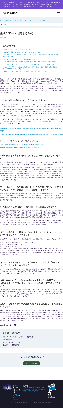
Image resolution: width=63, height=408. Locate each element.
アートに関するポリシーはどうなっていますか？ (17, 49)
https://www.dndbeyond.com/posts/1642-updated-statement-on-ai (21, 144)
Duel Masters (15, 398)
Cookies (40, 389)
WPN (17, 396)
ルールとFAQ (41, 20)
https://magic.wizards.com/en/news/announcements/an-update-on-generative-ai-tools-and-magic (31, 134)
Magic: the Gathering (6, 20)
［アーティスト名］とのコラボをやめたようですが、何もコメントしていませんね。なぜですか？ (31, 64)
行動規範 (34, 389)
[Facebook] (10, 325)
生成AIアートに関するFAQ (11, 345)
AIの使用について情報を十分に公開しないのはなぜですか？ (20, 59)
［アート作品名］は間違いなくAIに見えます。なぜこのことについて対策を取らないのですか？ (30, 62)
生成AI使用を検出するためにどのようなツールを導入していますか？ (23, 52)
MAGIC (15, 394)
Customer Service (28, 387)
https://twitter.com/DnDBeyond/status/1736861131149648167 (20, 148)
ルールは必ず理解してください (12, 342)
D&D (14, 396)
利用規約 (37, 387)
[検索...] (31, 24)
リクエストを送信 (31, 363)
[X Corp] (12, 325)
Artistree (20, 172)
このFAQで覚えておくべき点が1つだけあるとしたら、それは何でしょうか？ (25, 71)
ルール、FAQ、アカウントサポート (24, 20)
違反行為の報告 (7, 339)
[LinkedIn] (15, 325)
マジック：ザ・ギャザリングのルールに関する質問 (18, 337)
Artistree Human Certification (34, 176)
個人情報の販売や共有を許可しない (34, 390)
